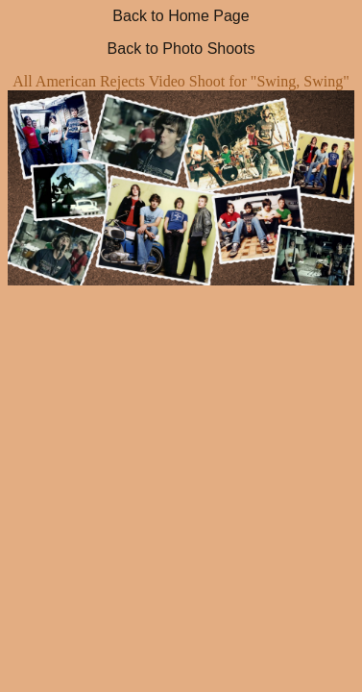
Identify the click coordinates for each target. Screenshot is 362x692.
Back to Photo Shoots (181, 48)
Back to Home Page (180, 16)
